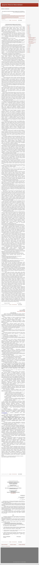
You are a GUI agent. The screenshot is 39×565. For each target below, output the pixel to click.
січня (29, 46)
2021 (28, 31)
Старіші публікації (22, 544)
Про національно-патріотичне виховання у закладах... (32, 37)
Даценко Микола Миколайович (12, 5)
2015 (28, 51)
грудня (29, 34)
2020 (28, 32)
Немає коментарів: (14, 304)
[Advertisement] (7, 16)
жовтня (29, 35)
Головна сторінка (13, 544)
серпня (29, 36)
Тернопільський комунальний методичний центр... (32, 43)
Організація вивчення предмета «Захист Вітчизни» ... (32, 39)
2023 (28, 29)
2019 (28, 33)
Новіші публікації (4, 544)
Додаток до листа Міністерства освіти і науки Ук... (32, 41)
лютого (29, 45)
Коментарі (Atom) (8, 546)
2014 (28, 52)
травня (29, 44)
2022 (28, 30)
